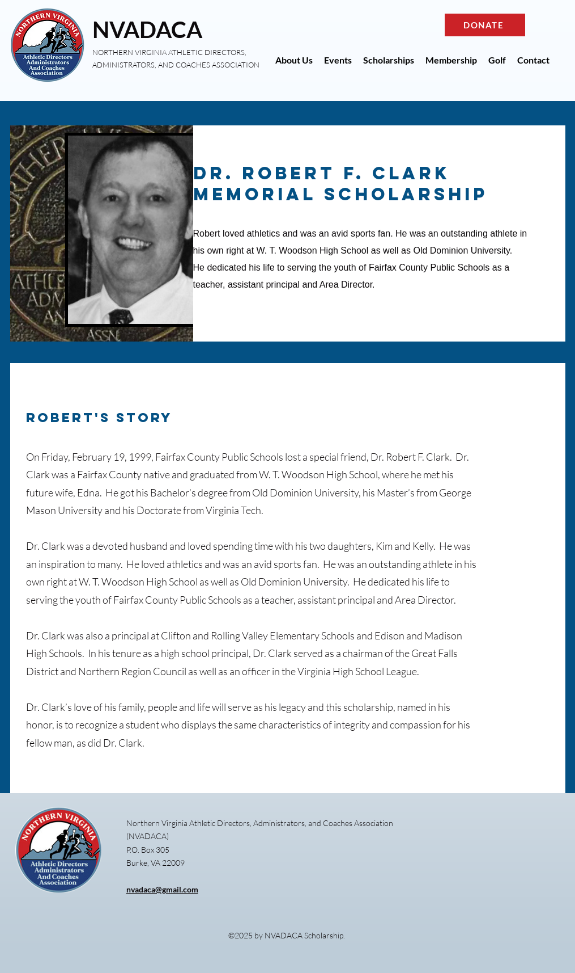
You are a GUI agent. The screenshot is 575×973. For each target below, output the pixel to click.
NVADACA (147, 29)
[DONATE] (485, 25)
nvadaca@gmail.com (162, 889)
